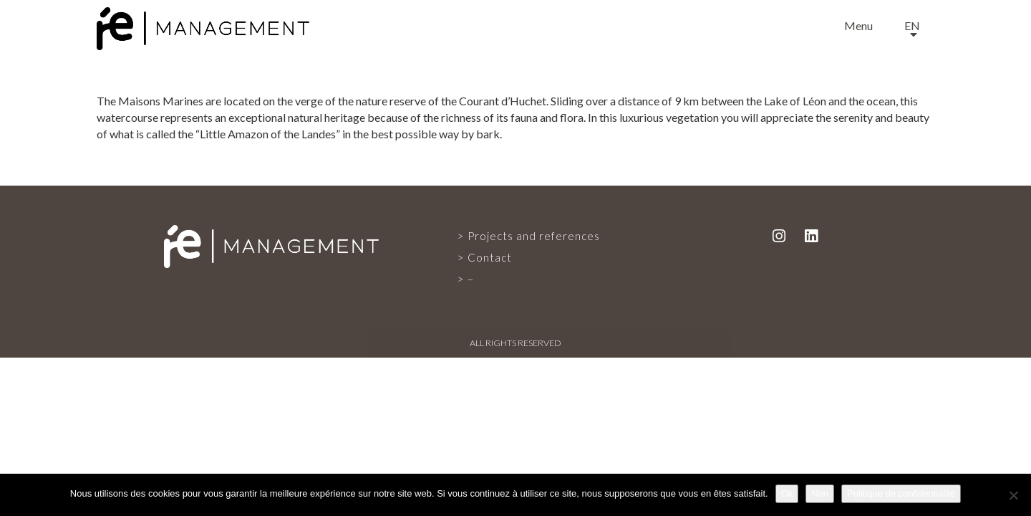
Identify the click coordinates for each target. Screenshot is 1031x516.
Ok (787, 493)
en (912, 25)
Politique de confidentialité (901, 493)
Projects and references (534, 235)
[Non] (1013, 495)
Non (819, 493)
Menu (858, 25)
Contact (490, 257)
